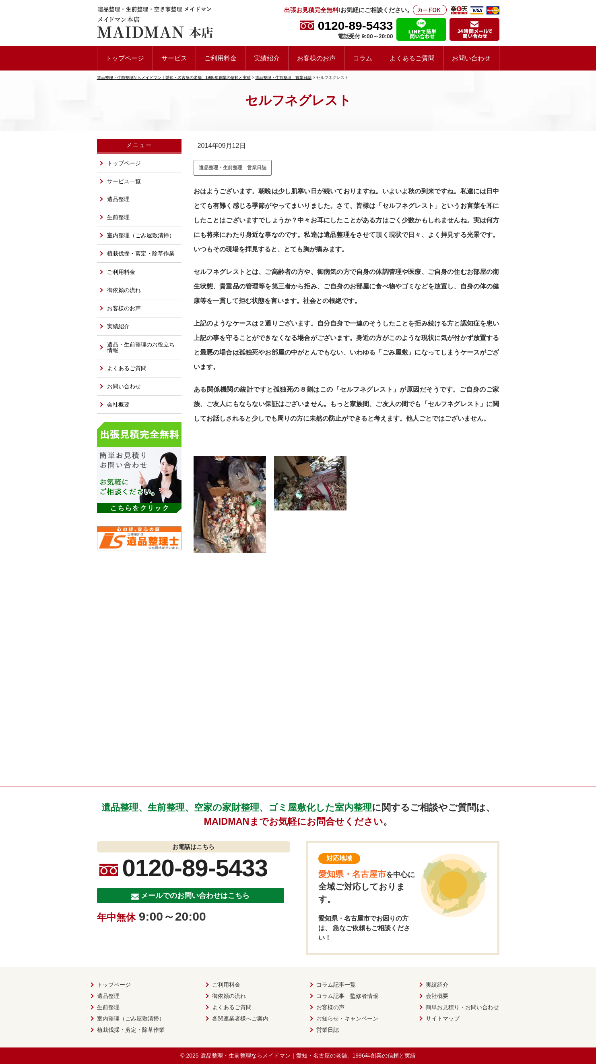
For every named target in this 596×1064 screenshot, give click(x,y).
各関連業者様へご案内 (240, 1018)
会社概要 (118, 404)
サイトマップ (443, 1018)
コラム (362, 58)
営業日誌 (327, 1030)
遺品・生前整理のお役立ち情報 (141, 347)
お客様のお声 (316, 58)
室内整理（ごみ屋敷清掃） (141, 235)
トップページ (124, 58)
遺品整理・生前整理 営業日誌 (232, 167)
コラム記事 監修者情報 (347, 996)
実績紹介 (267, 58)
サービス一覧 (124, 181)
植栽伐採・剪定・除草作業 (141, 253)
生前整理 (118, 217)
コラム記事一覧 (336, 984)
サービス (174, 58)
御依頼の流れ (124, 290)
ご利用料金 (220, 58)
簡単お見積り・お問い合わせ (462, 1007)
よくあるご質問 (412, 58)
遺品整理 (118, 199)
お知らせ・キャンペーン (347, 1018)
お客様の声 (330, 1007)
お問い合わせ (471, 58)
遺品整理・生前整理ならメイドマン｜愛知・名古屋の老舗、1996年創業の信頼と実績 (308, 1055)
